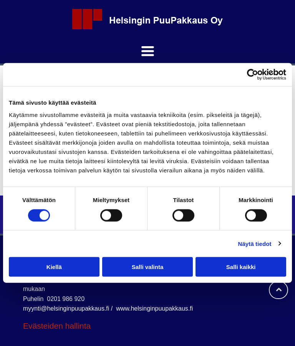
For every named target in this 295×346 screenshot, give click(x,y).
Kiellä (54, 267)
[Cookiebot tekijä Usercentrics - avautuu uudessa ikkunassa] (252, 74)
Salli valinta (148, 267)
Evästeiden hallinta (57, 325)
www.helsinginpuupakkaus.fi (154, 308)
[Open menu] (147, 51)
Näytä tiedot (255, 243)
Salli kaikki (241, 267)
